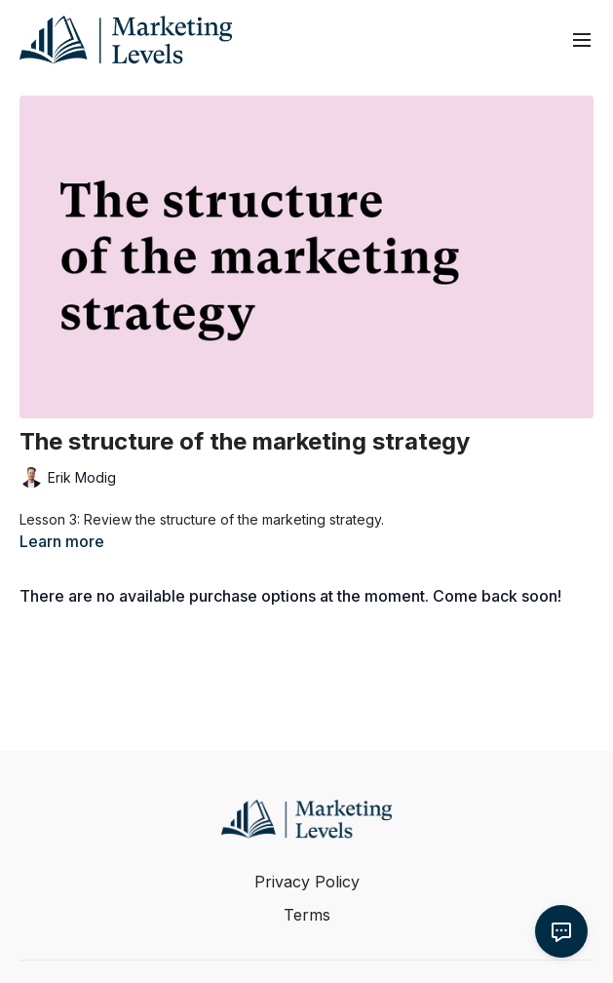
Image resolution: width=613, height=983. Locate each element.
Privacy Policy (307, 881)
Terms (307, 914)
